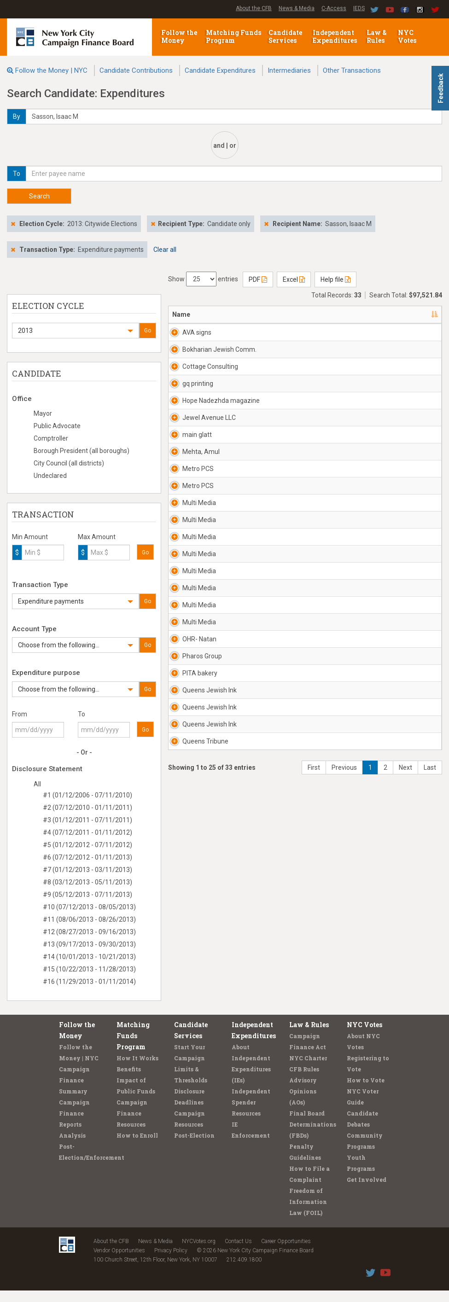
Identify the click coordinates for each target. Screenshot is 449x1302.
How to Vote (366, 1091)
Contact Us (238, 1253)
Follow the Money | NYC (51, 70)
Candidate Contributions (136, 70)
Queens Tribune (193, 976)
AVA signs (196, 332)
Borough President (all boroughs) (81, 450)
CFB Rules (304, 1080)
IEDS (359, 8)
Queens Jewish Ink (197, 897)
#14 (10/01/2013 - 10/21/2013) (89, 956)
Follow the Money (179, 36)
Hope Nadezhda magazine (197, 446)
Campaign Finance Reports (74, 1124)
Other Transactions (352, 70)
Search (39, 196)
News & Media (297, 8)
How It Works (137, 1069)
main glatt (197, 499)
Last (430, 1007)
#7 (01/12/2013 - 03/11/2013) (87, 869)
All (37, 784)
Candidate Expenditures (220, 70)
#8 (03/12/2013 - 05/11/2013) (87, 882)
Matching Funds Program (233, 36)
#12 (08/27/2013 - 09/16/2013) (89, 932)
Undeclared (50, 475)
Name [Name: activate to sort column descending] (181, 314)
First (314, 1007)
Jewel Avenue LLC (203, 477)
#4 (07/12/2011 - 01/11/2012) (87, 832)
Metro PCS (198, 551)
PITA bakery (199, 866)
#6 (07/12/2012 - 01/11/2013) (87, 857)
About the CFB (254, 8)
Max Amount (97, 537)
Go (147, 330)
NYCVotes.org (199, 1253)
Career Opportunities (286, 1253)
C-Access (333, 8)
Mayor (43, 413)
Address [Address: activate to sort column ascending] (248, 314)
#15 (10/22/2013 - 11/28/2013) (89, 969)
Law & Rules (377, 36)
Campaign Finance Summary (74, 1091)
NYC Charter (308, 1069)
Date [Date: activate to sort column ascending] (367, 314)
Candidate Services (285, 36)
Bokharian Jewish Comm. (204, 363)
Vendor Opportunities (119, 1262)
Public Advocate (57, 426)
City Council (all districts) (69, 463)
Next (405, 1007)
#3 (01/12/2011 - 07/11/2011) (87, 820)
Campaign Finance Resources (132, 1124)
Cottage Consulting (197, 389)
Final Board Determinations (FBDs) (312, 1136)
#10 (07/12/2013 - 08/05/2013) (89, 907)
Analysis (72, 1147)
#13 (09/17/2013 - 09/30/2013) (89, 944)
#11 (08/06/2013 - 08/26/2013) (89, 919)
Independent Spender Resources (251, 1113)
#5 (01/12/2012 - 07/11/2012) (87, 845)
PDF (258, 279)
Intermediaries (289, 70)
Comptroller (51, 438)
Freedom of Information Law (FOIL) (308, 1213)
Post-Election (194, 1147)
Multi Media (199, 604)
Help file (335, 279)
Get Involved (366, 1191)
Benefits (129, 1080)
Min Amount (30, 537)
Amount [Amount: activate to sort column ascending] (415, 314)
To (81, 714)
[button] (75, 330)
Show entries (203, 279)
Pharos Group (202, 840)
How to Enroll (137, 1147)
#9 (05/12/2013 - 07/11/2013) (87, 894)
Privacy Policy (170, 1262)
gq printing (197, 411)
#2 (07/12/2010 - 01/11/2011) (87, 807)
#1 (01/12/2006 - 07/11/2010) (87, 795)
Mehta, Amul (201, 525)
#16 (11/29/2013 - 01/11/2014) (89, 981)
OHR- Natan (199, 814)
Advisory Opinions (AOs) (303, 1102)
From (19, 714)
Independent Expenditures (335, 36)
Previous (344, 1007)
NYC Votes (408, 36)
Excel (294, 279)
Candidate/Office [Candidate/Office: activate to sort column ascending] (316, 314)
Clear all (164, 249)
